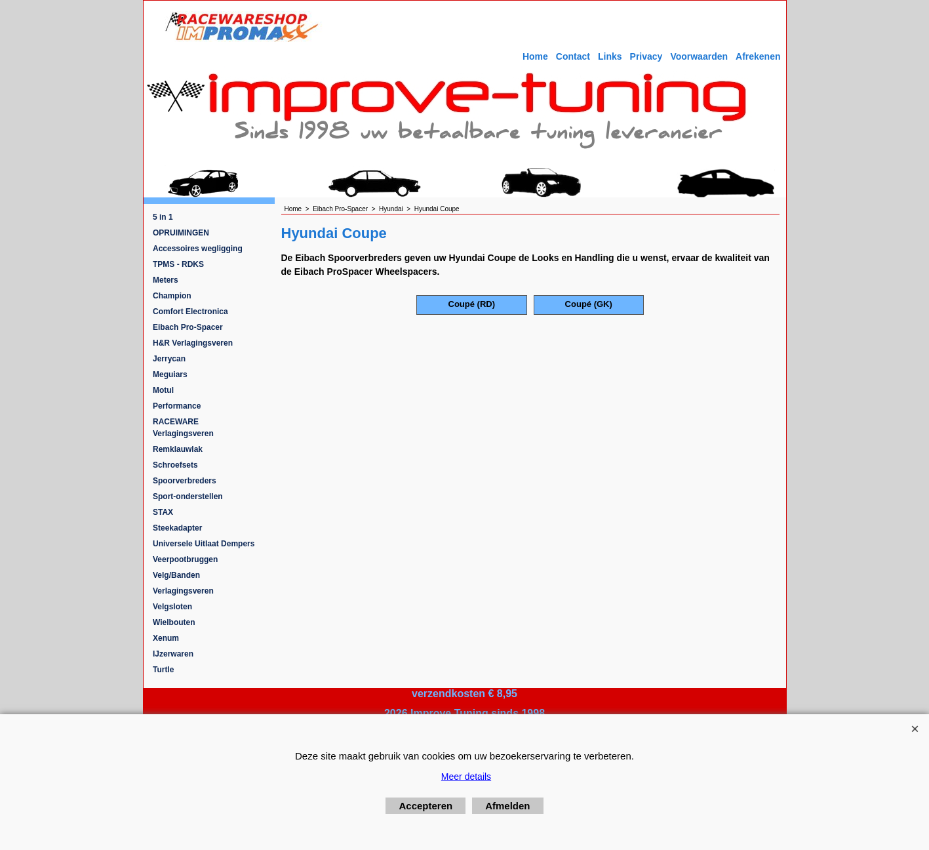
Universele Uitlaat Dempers (203, 543)
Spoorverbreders (184, 480)
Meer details (466, 776)
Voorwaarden (699, 56)
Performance (177, 406)
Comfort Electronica (190, 311)
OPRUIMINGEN (181, 232)
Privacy (646, 56)
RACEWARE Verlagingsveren (183, 427)
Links (610, 56)
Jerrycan (169, 358)
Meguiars (170, 374)
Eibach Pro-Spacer (188, 327)
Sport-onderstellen (188, 496)
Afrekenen (758, 56)
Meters (165, 280)
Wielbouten (174, 622)
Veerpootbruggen (185, 559)
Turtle (163, 669)
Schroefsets (175, 465)
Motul (163, 390)
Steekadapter (177, 528)
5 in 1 (163, 217)
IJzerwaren (173, 653)
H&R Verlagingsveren (193, 343)
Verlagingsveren (183, 591)
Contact (573, 56)
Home (535, 56)
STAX (163, 512)
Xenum (166, 638)
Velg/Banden (176, 575)
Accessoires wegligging (198, 248)
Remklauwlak (178, 449)
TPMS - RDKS (178, 264)
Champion (172, 295)
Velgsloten (172, 606)
